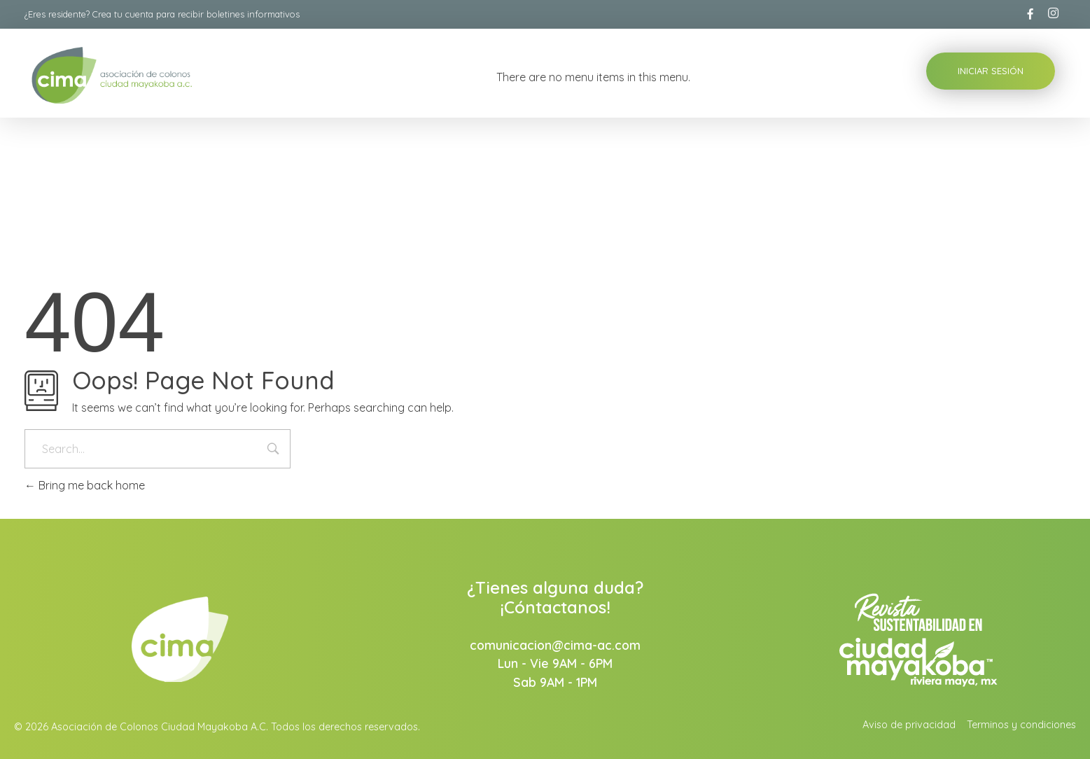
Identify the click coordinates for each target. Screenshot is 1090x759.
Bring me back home (85, 485)
